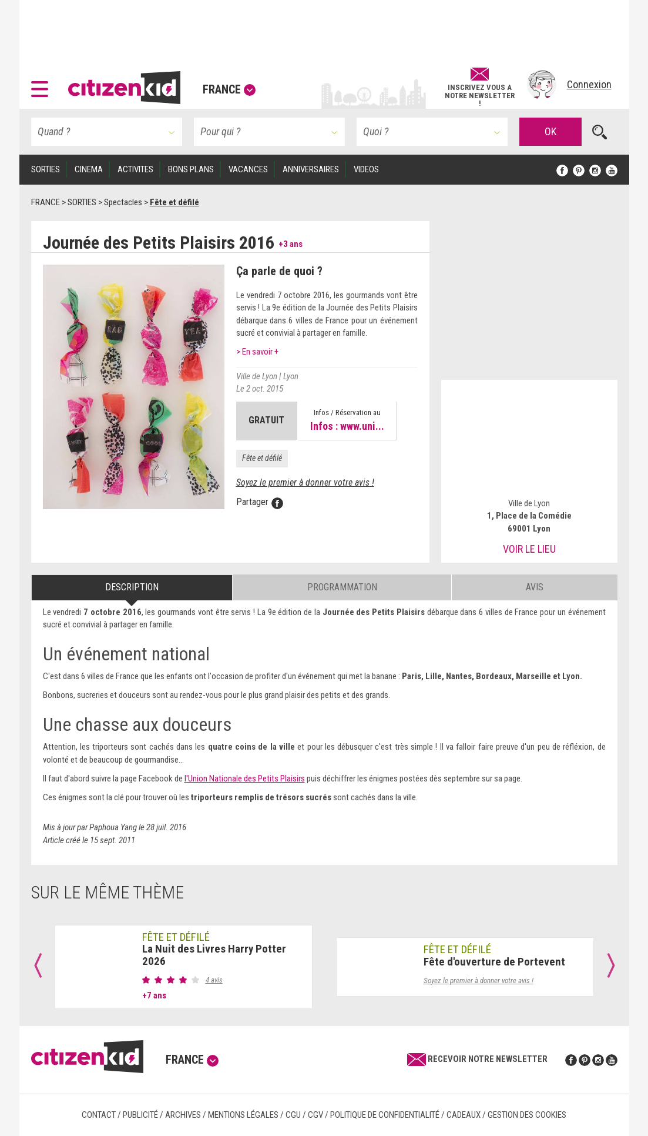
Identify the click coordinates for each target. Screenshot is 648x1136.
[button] (42, 84)
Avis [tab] (534, 587)
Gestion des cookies (527, 1115)
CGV (315, 1115)
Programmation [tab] (342, 587)
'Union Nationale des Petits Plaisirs (245, 778)
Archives (183, 1115)
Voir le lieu (529, 549)
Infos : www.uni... (347, 426)
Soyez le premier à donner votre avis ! (305, 482)
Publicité (140, 1115)
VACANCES (248, 169)
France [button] (229, 89)
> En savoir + (257, 351)
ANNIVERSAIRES (311, 169)
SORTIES (45, 169)
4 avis (214, 979)
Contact (99, 1115)
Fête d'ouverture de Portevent (494, 961)
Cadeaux (463, 1115)
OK (550, 131)
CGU (293, 1115)
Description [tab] (132, 587)
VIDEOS (366, 169)
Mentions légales (243, 1115)
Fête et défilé (262, 458)
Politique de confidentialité (384, 1115)
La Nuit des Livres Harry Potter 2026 (214, 955)
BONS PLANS (191, 169)
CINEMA (89, 169)
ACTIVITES (135, 169)
